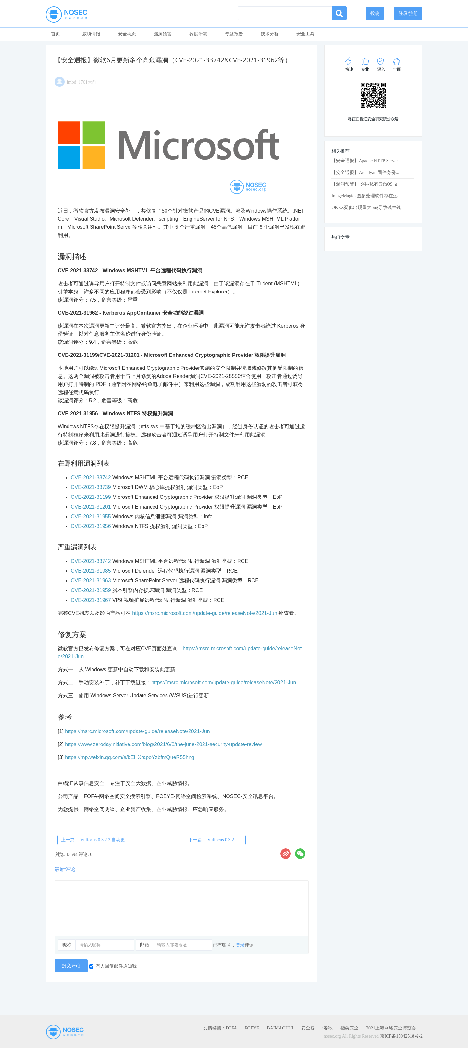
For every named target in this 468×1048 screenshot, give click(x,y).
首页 (55, 34)
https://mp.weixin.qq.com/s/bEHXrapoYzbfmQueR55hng (129, 757)
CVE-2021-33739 (91, 487)
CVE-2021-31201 (91, 507)
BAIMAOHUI (280, 1028)
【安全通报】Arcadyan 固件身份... (365, 172)
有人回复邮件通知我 (113, 966)
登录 (240, 945)
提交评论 (71, 965)
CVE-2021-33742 (91, 477)
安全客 (308, 1028)
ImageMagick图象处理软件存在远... (366, 195)
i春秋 (327, 1028)
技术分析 (270, 34)
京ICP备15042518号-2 (401, 1036)
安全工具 (305, 34)
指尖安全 (349, 1028)
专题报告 (234, 34)
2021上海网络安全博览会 (391, 1028)
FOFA (231, 1028)
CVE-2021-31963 (91, 580)
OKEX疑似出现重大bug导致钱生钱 (366, 207)
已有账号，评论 (233, 945)
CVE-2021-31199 (91, 497)
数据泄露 (198, 34)
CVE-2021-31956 (91, 526)
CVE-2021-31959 (91, 590)
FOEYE (252, 1028)
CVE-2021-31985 (91, 571)
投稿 (374, 13)
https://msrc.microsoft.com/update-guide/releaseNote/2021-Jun (204, 613)
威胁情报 (91, 34)
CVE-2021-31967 (91, 600)
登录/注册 (408, 13)
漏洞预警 (163, 34)
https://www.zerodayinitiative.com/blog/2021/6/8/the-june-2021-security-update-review (163, 744)
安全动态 (127, 34)
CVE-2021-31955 (91, 516)
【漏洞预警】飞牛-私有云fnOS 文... (366, 184)
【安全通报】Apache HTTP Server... (366, 160)
